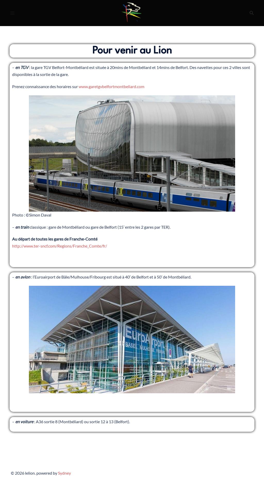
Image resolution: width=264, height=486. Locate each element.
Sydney (64, 472)
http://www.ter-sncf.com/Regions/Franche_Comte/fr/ (59, 245)
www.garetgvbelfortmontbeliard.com (111, 86)
